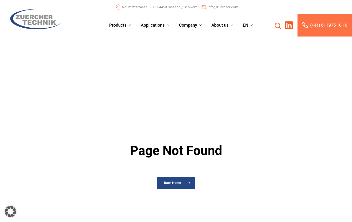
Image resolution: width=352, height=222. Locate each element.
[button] (10, 211)
